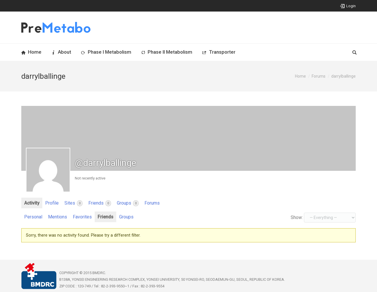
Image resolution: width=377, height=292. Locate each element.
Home (300, 76)
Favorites (82, 217)
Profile (52, 203)
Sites (73, 203)
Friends (99, 203)
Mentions (57, 217)
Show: (297, 217)
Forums (318, 76)
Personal (33, 217)
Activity (31, 203)
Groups (128, 203)
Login (351, 6)
